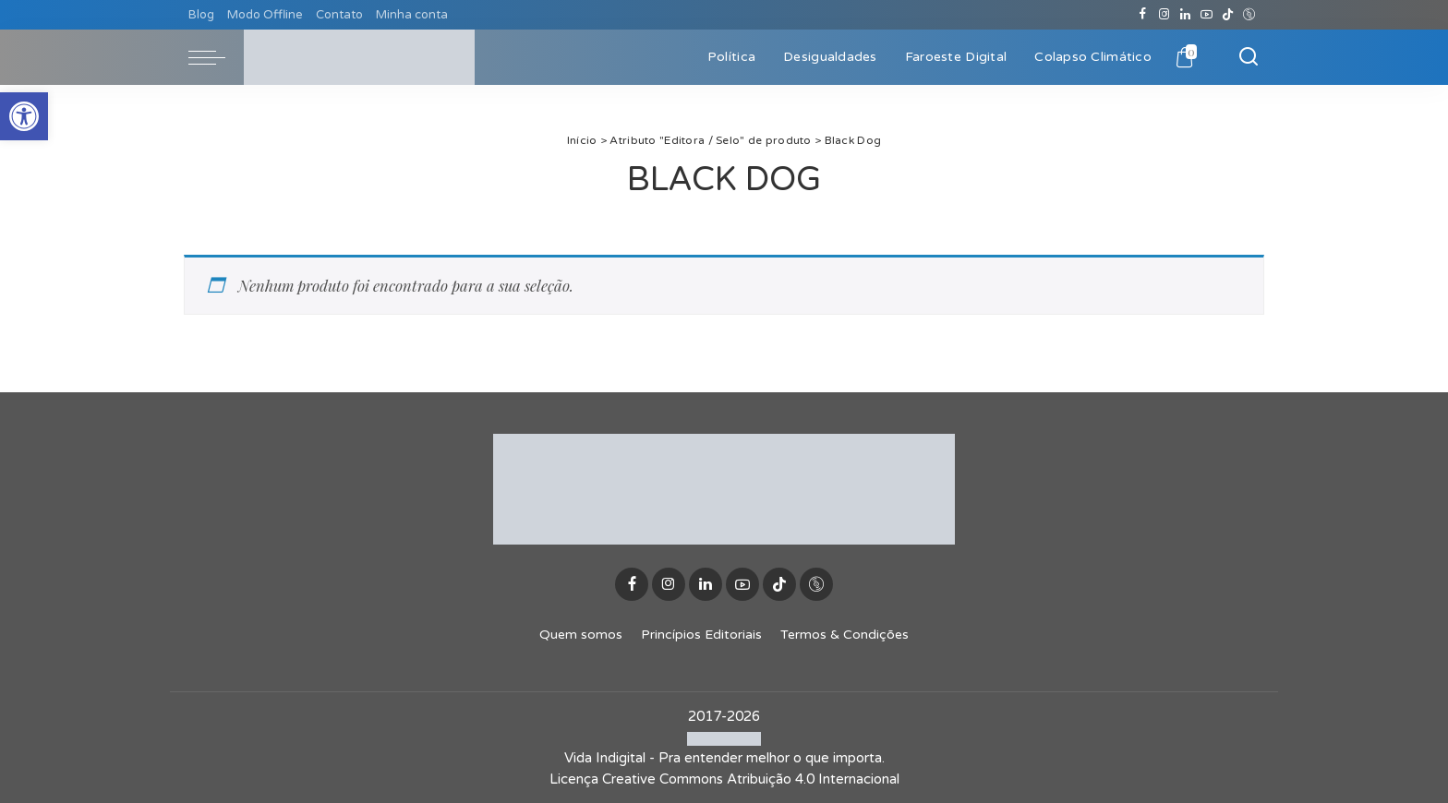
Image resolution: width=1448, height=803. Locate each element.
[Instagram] (1164, 15)
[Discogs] (1249, 15)
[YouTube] (1206, 15)
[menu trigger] (216, 57)
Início (582, 140)
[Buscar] (1248, 57)
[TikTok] (1227, 15)
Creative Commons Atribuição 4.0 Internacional (750, 779)
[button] (24, 116)
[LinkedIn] (1185, 15)
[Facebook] (1142, 15)
